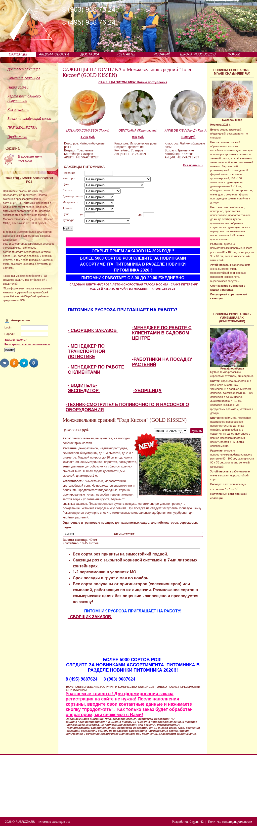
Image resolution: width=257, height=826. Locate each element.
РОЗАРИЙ (162, 54)
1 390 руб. (188, 137)
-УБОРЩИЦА (147, 390)
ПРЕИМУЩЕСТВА (22, 128)
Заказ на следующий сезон (29, 119)
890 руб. (138, 137)
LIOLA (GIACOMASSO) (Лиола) (87, 130)
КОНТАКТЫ (126, 54)
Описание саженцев (23, 78)
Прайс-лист (17, 137)
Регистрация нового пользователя (27, 344)
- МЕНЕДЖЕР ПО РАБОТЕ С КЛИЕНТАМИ (96, 370)
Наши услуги (18, 87)
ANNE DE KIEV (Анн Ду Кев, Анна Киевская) (188, 130)
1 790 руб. (88, 137)
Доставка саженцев (24, 69)
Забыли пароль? (15, 339)
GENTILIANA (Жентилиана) (138, 130)
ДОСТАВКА (90, 54)
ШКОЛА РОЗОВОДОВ (198, 54)
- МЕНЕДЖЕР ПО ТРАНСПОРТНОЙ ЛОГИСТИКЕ (86, 351)
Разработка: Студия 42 (188, 822)
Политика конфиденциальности (230, 822)
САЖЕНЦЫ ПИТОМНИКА (92, 69)
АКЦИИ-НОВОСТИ (54, 54)
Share (4, 363)
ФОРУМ (233, 54)
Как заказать (18, 110)
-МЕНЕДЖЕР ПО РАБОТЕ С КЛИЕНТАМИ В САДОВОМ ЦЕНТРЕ (161, 333)
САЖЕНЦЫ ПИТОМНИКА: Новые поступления (132, 82)
